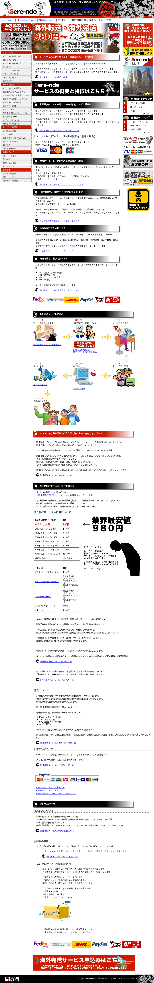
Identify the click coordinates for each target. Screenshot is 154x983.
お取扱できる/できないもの (14, 138)
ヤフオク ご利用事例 (11, 74)
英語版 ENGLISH (47, 20)
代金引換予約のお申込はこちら (16, 95)
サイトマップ (8, 166)
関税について (8, 177)
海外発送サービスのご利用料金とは (56, 661)
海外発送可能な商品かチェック (47, 344)
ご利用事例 (7, 67)
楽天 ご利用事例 (9, 78)
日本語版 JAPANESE (26, 20)
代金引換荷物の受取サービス (47, 582)
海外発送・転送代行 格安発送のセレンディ (77, 8)
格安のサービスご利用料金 (85, 352)
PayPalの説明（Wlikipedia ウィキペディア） (56, 793)
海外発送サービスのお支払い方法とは (57, 765)
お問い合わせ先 (9, 163)
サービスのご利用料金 (12, 102)
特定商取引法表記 (10, 141)
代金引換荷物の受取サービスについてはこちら (60, 221)
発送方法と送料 (9, 106)
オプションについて (11, 120)
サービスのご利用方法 (12, 88)
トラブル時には (9, 134)
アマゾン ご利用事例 (11, 70)
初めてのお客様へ (10, 60)
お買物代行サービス (43, 597)
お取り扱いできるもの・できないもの (57, 680)
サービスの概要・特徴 (12, 56)
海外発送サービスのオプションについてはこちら (61, 184)
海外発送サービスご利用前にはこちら (57, 831)
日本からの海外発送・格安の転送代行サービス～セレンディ (104, 978)
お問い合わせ (8, 152)
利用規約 (6, 145)
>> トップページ (8, 20)
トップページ (8, 53)
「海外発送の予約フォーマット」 (51, 495)
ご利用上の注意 (9, 131)
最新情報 (6, 170)
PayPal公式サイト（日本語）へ (50, 787)
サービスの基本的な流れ (13, 63)
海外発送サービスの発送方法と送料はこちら (59, 290)
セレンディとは (9, 156)
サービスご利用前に (11, 127)
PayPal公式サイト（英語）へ (49, 790)
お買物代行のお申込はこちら (15, 99)
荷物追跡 (6, 159)
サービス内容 (8, 85)
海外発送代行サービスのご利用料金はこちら (59, 130)
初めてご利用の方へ (82, 350)
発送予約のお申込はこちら (14, 92)
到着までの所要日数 (11, 124)
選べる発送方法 (40, 384)
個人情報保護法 (9, 148)
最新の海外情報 (9, 174)
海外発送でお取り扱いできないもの (62, 856)
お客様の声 (7, 81)
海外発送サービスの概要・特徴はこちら (57, 77)
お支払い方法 (79, 388)
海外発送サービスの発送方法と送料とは (58, 743)
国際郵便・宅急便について (14, 181)
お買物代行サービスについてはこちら (56, 251)
